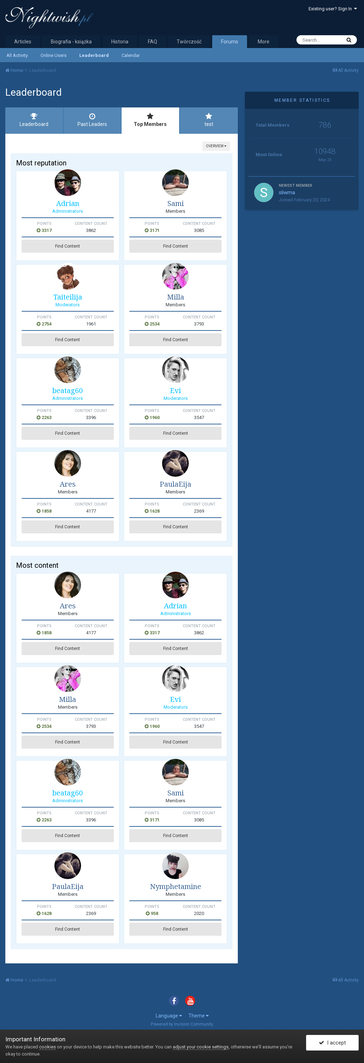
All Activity (17, 55)
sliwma (287, 192)
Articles (22, 41)
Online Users (53, 55)
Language (169, 1016)
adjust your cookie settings (201, 1046)
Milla (175, 297)
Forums (229, 41)
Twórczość (189, 41)
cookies (47, 1046)
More (263, 41)
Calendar (131, 55)
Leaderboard (94, 55)
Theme (198, 1016)
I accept (332, 1043)
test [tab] (209, 120)
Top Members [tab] (150, 120)
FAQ (152, 41)
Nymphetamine (175, 886)
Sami (175, 203)
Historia (119, 41)
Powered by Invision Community (182, 1024)
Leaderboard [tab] (34, 120)
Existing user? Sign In (333, 8)
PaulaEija (175, 484)
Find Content (67, 246)
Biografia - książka (71, 41)
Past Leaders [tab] (92, 120)
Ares (68, 484)
